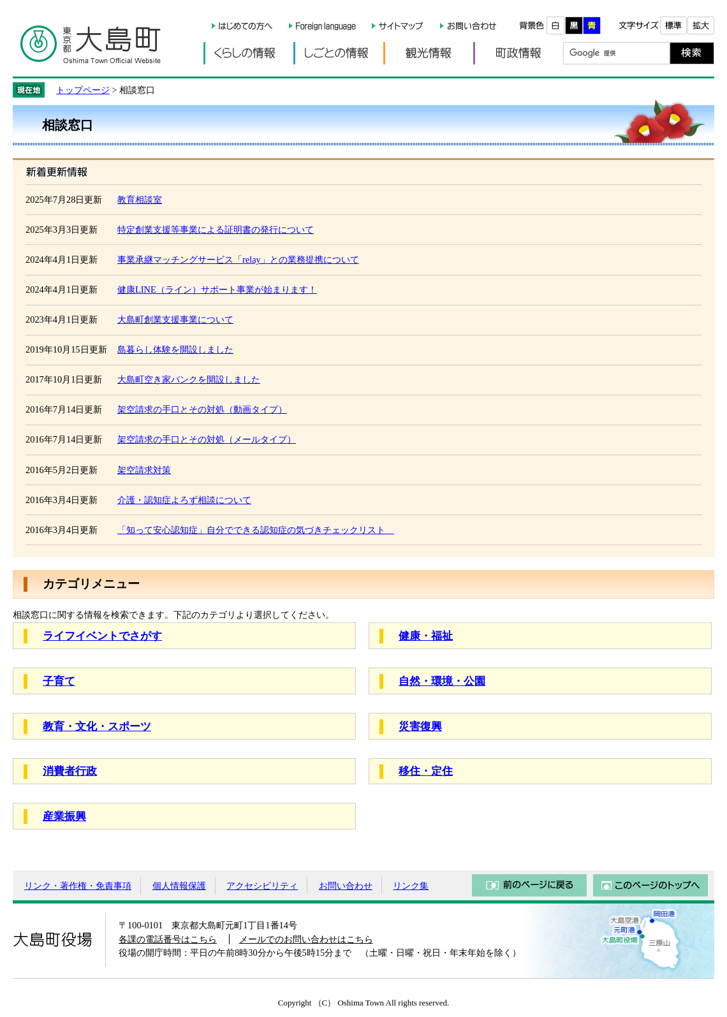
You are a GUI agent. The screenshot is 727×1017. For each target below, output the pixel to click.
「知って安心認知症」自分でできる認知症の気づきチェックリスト (255, 530)
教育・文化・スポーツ (97, 727)
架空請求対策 (144, 470)
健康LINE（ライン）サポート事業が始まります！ (217, 289)
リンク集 (411, 886)
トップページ (83, 90)
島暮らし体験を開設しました (175, 349)
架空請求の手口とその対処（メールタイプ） (206, 439)
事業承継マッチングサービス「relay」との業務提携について (238, 259)
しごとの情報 (338, 53)
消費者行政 (70, 771)
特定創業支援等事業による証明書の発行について (215, 229)
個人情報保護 (179, 886)
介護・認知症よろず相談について (184, 500)
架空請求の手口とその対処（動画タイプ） (202, 409)
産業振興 (64, 816)
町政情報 (518, 53)
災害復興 (420, 727)
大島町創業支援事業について (175, 319)
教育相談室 (139, 199)
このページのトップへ (650, 885)
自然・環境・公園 (442, 681)
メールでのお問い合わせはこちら (306, 939)
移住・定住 (426, 771)
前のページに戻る (529, 885)
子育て (59, 681)
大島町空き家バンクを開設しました (188, 379)
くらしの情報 (248, 53)
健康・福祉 (426, 636)
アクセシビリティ (262, 886)
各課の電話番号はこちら (168, 939)
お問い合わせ (345, 886)
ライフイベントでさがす (102, 636)
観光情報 (428, 53)
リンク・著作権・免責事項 (77, 886)
